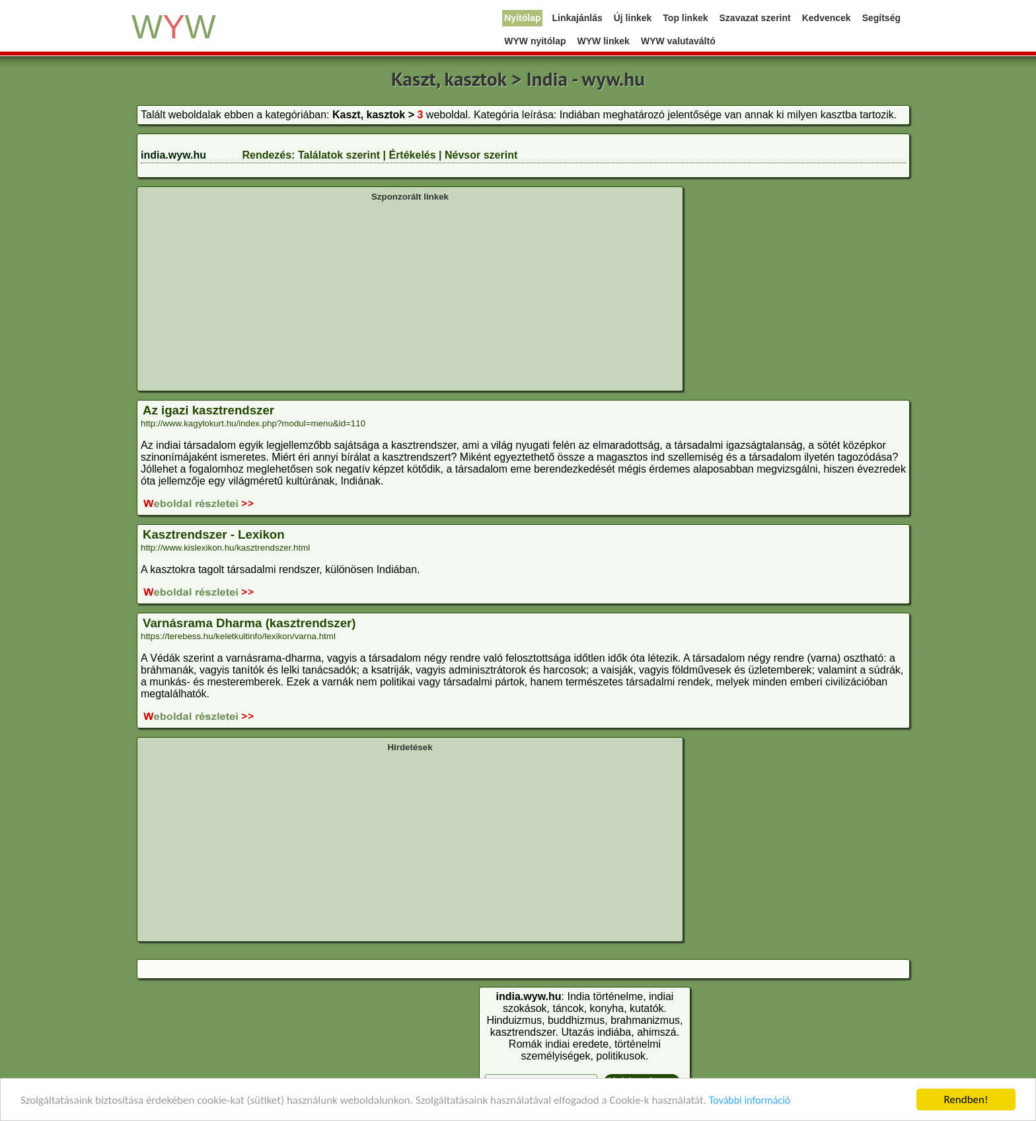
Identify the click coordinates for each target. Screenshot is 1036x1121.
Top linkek (685, 18)
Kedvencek (826, 18)
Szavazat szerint (755, 18)
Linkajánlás (577, 18)
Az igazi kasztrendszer (208, 410)
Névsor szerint (481, 155)
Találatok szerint (339, 155)
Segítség (881, 18)
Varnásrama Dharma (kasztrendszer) (249, 623)
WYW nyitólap (535, 41)
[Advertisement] (410, 294)
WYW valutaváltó (678, 41)
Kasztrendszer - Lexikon (214, 534)
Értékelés (411, 155)
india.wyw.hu (173, 155)
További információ (749, 1101)
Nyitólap (522, 18)
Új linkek (633, 18)
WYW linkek (603, 41)
